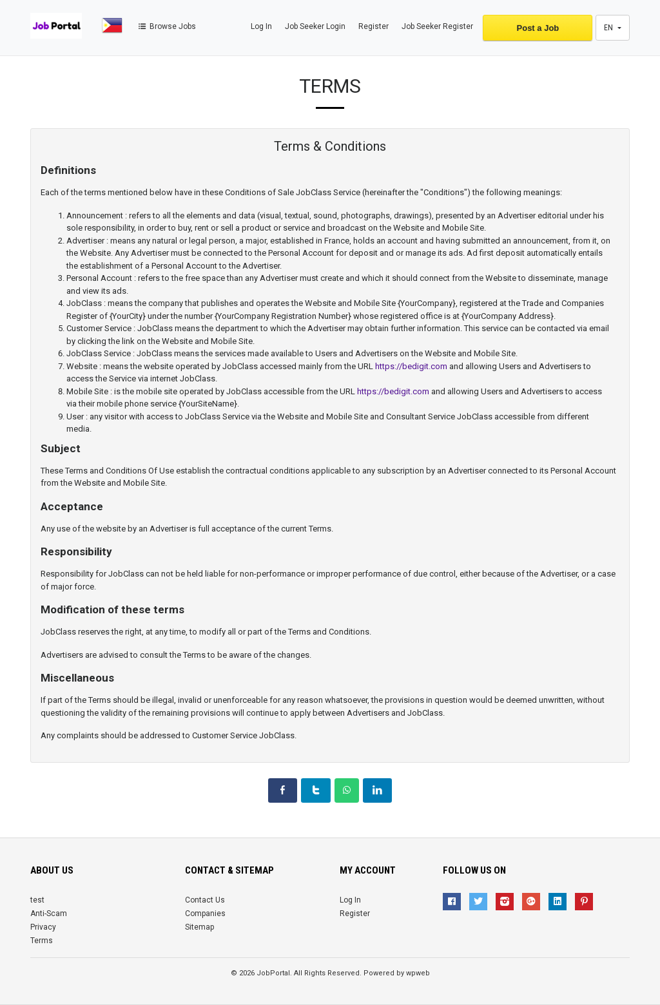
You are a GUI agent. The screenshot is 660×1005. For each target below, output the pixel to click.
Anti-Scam (48, 913)
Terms (41, 940)
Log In (261, 26)
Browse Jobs (166, 26)
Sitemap (199, 927)
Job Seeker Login (315, 26)
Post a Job (538, 28)
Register (373, 26)
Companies (205, 913)
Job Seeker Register (437, 26)
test (37, 900)
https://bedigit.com (411, 366)
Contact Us (205, 900)
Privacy (43, 927)
